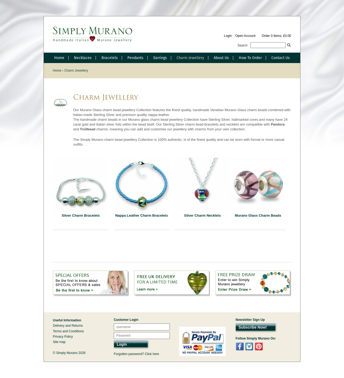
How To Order (250, 57)
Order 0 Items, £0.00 (276, 36)
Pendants (135, 57)
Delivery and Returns (68, 326)
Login (228, 36)
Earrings (160, 57)
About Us (221, 57)
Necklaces (83, 57)
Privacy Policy (63, 336)
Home (59, 57)
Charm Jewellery (190, 57)
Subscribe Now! (253, 327)
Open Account (245, 36)
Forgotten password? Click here (136, 354)
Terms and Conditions (68, 331)
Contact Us (280, 57)
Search (242, 45)
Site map (59, 342)
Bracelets (109, 57)
